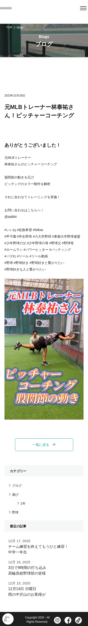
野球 (15, 512)
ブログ (17, 485)
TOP (9, 27)
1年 (23, 503)
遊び (15, 494)
